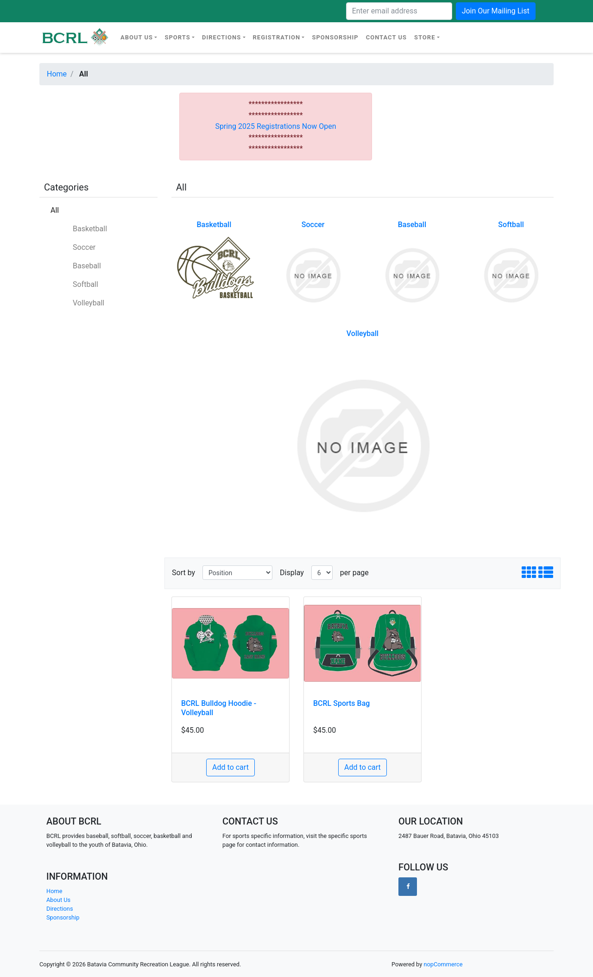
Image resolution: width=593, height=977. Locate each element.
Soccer (84, 247)
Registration (277, 37)
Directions (221, 37)
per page (354, 572)
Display (292, 572)
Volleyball (88, 302)
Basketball (90, 228)
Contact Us (386, 37)
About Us (136, 37)
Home (57, 74)
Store (424, 37)
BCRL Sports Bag (341, 703)
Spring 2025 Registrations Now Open (275, 126)
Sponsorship (335, 37)
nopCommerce (442, 964)
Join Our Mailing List (496, 10)
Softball (85, 284)
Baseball (87, 265)
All (54, 210)
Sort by (183, 572)
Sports (177, 37)
